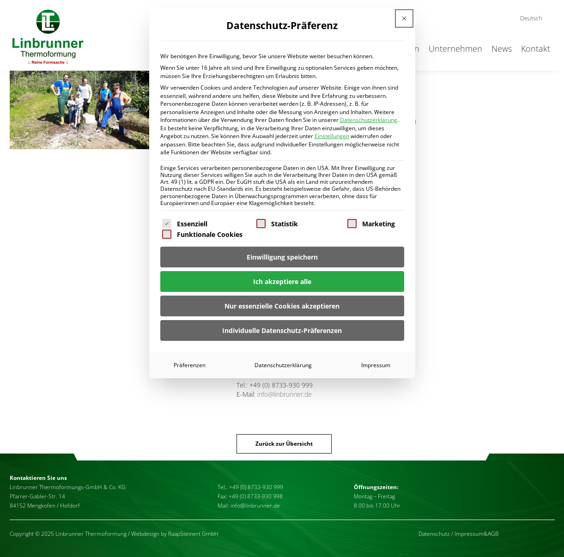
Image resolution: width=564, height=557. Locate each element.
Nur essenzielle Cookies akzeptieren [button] (282, 306)
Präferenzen (190, 365)
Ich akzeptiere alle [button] (282, 281)
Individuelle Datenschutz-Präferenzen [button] (282, 330)
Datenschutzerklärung (368, 120)
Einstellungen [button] (332, 136)
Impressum (375, 365)
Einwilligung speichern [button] (282, 257)
